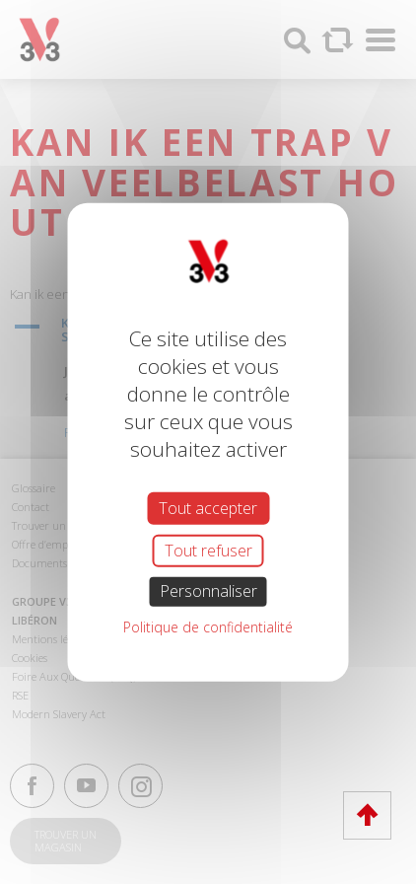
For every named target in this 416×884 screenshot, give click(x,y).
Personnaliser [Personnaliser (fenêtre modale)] (208, 591)
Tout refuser (208, 550)
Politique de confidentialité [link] (208, 626)
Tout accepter (208, 508)
